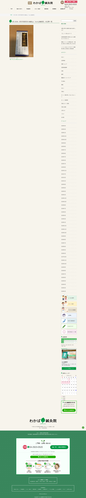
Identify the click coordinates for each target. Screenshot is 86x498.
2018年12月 (63, 225)
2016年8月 (63, 270)
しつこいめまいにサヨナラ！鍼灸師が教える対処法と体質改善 (68, 48)
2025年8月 (63, 146)
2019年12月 (63, 198)
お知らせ (63, 110)
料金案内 (28, 8)
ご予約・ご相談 (71, 1)
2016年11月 (63, 260)
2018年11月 (63, 229)
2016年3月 (63, 287)
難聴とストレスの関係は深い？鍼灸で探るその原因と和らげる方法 (68, 42)
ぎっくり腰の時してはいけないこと (68, 96)
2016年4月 (63, 284)
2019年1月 (63, 222)
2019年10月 (63, 201)
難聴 (62, 84)
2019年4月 (63, 215)
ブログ (62, 113)
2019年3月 (63, 218)
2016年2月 (63, 291)
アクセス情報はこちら (69, 368)
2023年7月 (63, 163)
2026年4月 (63, 129)
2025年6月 (63, 153)
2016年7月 (63, 274)
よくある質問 (58, 489)
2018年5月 (63, 249)
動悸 (62, 74)
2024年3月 (63, 160)
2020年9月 (63, 184)
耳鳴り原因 (63, 106)
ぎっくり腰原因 (64, 100)
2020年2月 (63, 194)
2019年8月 (63, 205)
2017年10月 (63, 256)
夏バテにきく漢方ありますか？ (16, 59)
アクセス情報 (51, 489)
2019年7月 (63, 208)
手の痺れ (63, 81)
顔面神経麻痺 (64, 67)
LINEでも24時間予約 (69, 410)
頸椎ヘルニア (64, 64)
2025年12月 (63, 136)
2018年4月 (63, 253)
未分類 (62, 117)
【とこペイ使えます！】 (66, 33)
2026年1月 (63, 132)
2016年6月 (63, 277)
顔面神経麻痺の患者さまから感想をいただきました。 (68, 37)
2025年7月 (63, 149)
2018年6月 (63, 246)
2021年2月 (63, 177)
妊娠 (62, 70)
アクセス (71, 8)
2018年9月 (63, 236)
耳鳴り (62, 91)
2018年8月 (63, 239)
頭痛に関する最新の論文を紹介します (68, 29)
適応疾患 (46, 8)
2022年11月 (63, 170)
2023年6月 (63, 167)
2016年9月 (63, 267)
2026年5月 (63, 125)
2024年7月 (63, 156)
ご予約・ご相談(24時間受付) (60, 447)
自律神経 (63, 60)
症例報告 (54, 8)
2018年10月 (63, 232)
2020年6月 (63, 187)
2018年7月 (63, 242)
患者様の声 (62, 8)
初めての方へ (19, 8)
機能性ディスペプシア (66, 77)
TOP (11, 8)
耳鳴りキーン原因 (65, 103)
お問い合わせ (69, 489)
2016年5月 (63, 280)
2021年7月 (63, 174)
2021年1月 (63, 180)
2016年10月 (63, 263)
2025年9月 (63, 143)
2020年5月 (63, 191)
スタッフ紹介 (37, 8)
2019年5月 (63, 211)
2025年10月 (63, 139)
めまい (62, 57)
